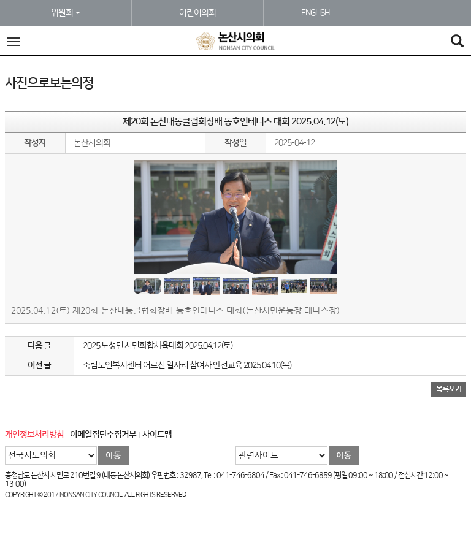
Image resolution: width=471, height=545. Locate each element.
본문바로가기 (0, 0)
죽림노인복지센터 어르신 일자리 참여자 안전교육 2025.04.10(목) (187, 365)
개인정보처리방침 (34, 435)
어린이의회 (197, 13)
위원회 (65, 13)
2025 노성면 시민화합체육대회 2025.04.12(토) (157, 346)
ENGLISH (315, 13)
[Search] (457, 43)
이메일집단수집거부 (103, 435)
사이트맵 (157, 435)
